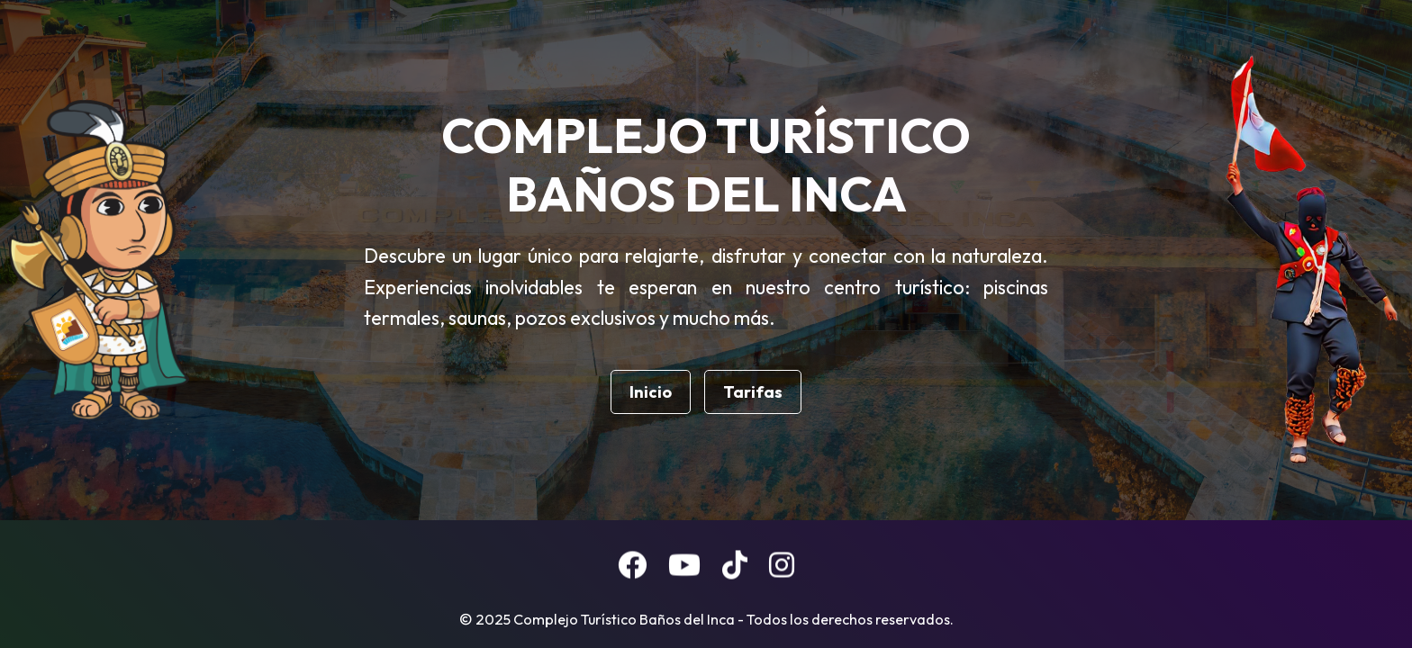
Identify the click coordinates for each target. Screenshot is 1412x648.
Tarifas (753, 392)
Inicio (650, 392)
